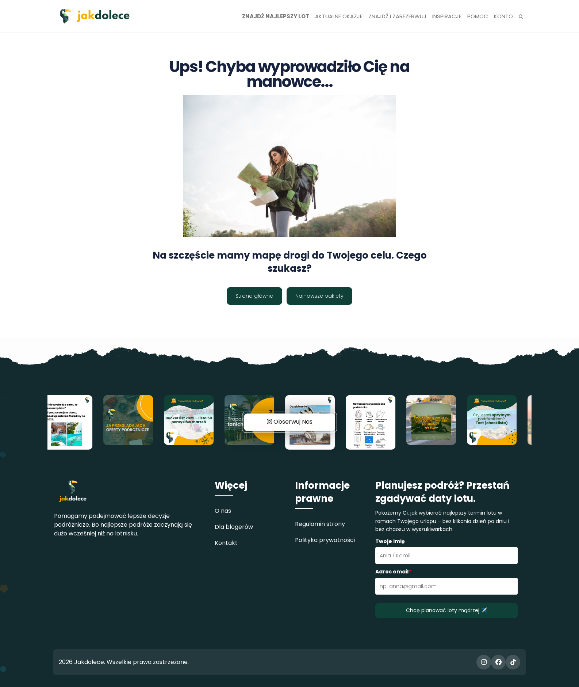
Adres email (393, 571)
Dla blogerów (234, 527)
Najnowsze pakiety (319, 295)
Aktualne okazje (339, 16)
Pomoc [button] (477, 16)
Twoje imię (390, 541)
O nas (223, 511)
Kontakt (226, 543)
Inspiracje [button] (446, 16)
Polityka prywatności (325, 540)
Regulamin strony (320, 524)
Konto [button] (503, 16)
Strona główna (254, 295)
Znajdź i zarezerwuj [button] (397, 16)
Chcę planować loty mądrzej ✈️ (446, 610)
